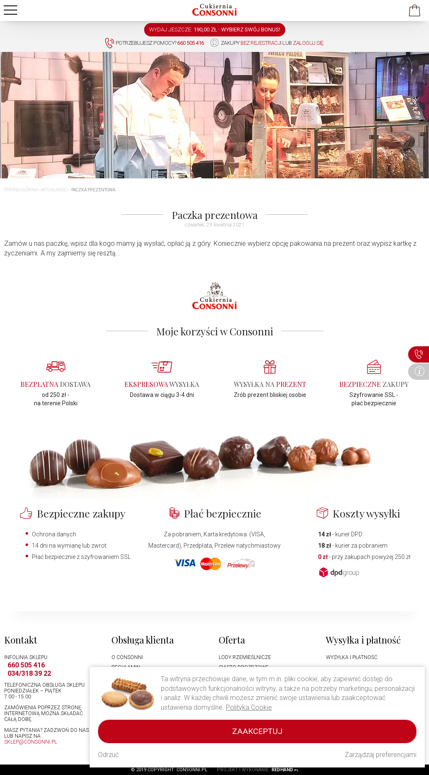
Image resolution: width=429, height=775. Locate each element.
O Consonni (127, 657)
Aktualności (54, 190)
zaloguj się (308, 43)
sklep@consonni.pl (30, 742)
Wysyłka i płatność (351, 657)
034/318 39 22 (29, 673)
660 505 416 (26, 665)
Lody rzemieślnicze (245, 657)
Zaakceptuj (257, 731)
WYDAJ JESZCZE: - (214, 29)
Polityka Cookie (249, 707)
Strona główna (21, 190)
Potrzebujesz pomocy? (154, 43)
